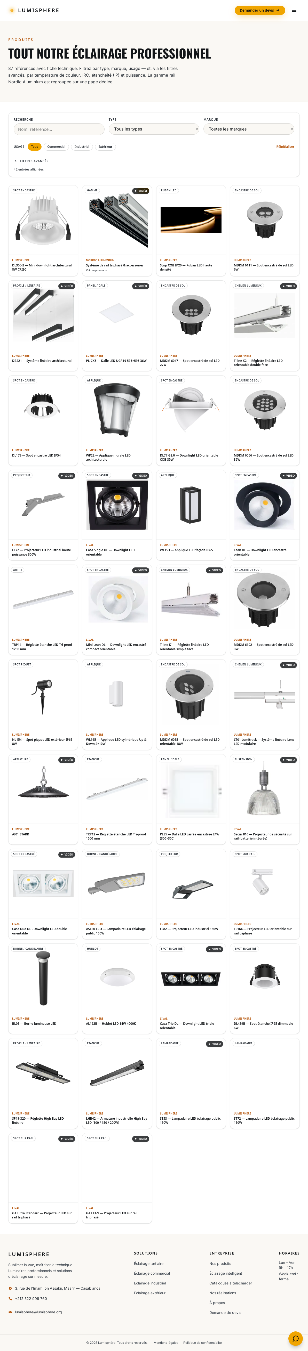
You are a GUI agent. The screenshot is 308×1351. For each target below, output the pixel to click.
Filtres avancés (31, 161)
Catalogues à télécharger (230, 1283)
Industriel (82, 146)
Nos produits (220, 1263)
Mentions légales (166, 1343)
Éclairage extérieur (149, 1293)
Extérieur (105, 146)
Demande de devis (225, 1312)
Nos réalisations (222, 1293)
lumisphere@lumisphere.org (38, 1312)
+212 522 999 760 (31, 1298)
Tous (34, 146)
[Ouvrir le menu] (294, 10)
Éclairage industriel (150, 1283)
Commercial (56, 146)
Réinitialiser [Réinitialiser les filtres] (285, 147)
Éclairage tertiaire (148, 1263)
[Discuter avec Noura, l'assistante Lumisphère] (295, 1338)
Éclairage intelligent (225, 1273)
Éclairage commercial (152, 1273)
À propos (217, 1302)
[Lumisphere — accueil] (34, 10)
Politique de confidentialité (202, 1343)
